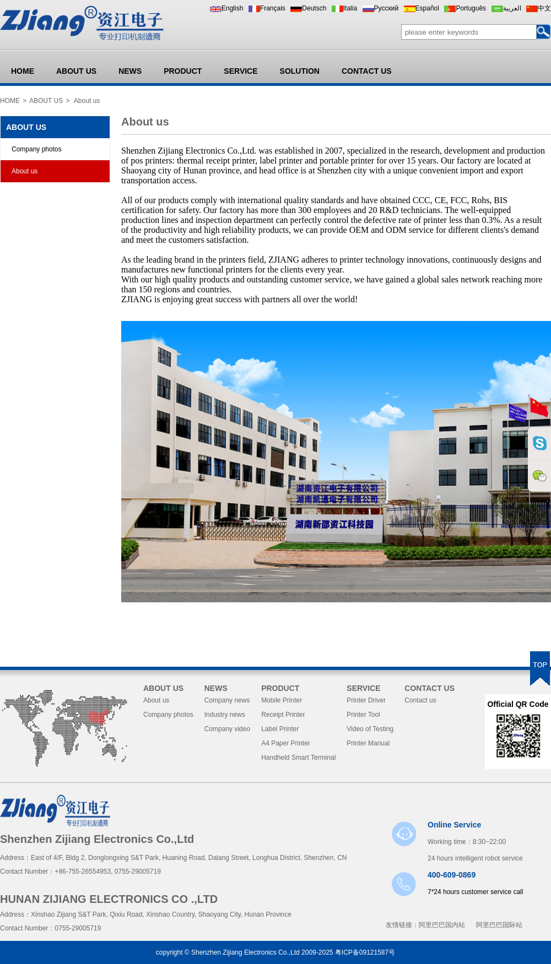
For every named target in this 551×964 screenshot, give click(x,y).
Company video (227, 729)
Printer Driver (366, 700)
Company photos (37, 149)
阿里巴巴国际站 (499, 925)
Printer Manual (368, 743)
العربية (512, 8)
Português (471, 8)
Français (272, 8)
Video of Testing (370, 729)
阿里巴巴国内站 (442, 925)
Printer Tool (363, 714)
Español (427, 8)
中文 (544, 8)
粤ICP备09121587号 (365, 952)
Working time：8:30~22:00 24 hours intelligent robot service (475, 841)
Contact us (420, 700)
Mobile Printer (281, 700)
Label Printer (280, 729)
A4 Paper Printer (285, 743)
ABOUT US (76, 71)
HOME (22, 71)
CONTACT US (367, 71)
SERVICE (240, 71)
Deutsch (314, 8)
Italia (350, 8)
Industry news (224, 714)
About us (24, 171)
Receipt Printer (283, 714)
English (232, 8)
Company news (227, 700)
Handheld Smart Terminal (298, 757)
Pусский (386, 8)
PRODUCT (183, 71)
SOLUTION (300, 71)
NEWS (130, 71)
